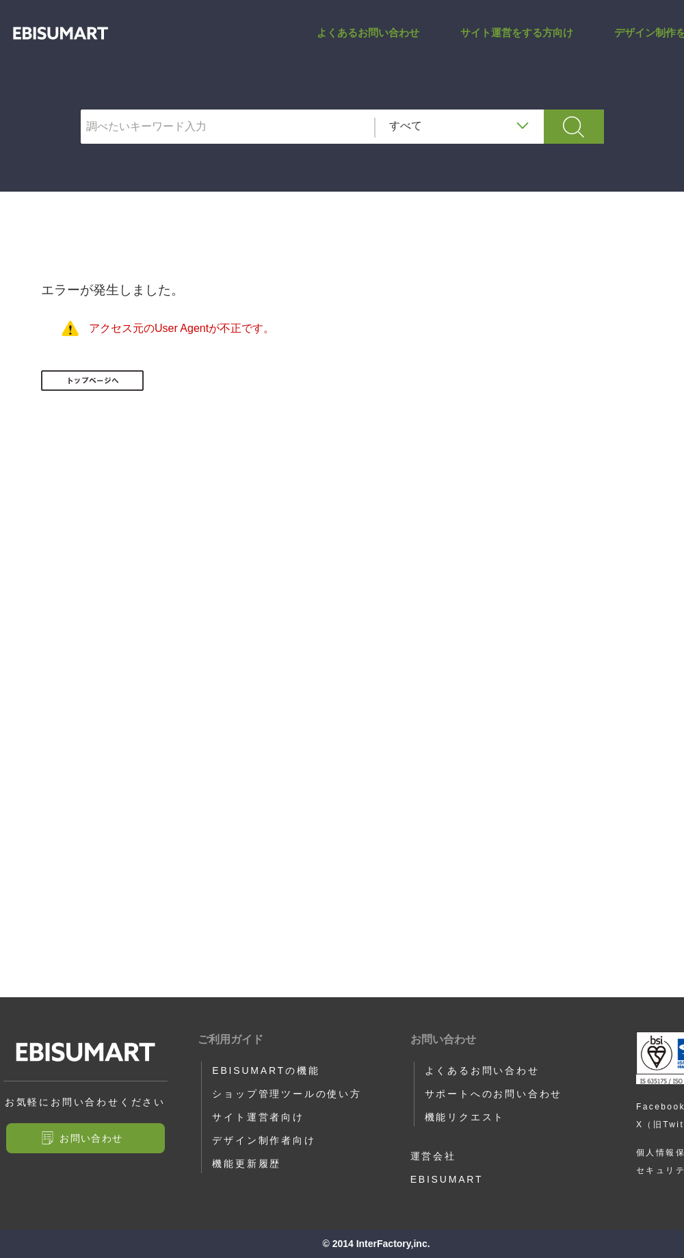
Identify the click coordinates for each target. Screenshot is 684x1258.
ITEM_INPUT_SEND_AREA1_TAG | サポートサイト (60, 44)
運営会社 (433, 1156)
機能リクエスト (465, 1117)
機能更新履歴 (246, 1163)
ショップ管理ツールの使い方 (286, 1093)
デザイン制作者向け (263, 1140)
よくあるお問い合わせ (368, 43)
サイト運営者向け (258, 1117)
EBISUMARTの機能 (265, 1070)
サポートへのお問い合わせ (494, 1093)
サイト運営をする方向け (516, 43)
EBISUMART (447, 1179)
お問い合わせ (91, 1138)
